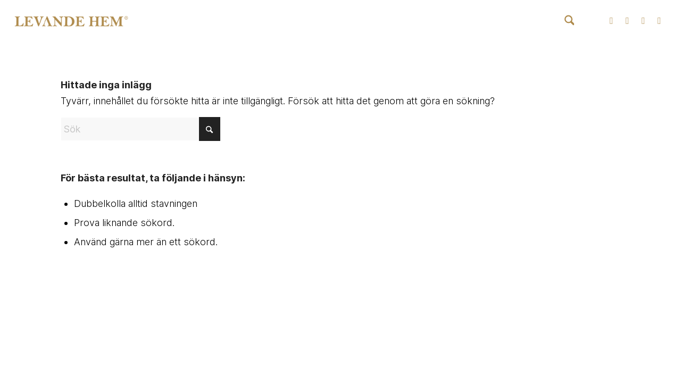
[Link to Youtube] (643, 21)
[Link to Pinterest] (659, 21)
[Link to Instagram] (611, 21)
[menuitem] (570, 21)
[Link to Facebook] (627, 21)
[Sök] (570, 21)
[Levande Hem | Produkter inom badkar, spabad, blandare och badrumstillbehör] (71, 21)
